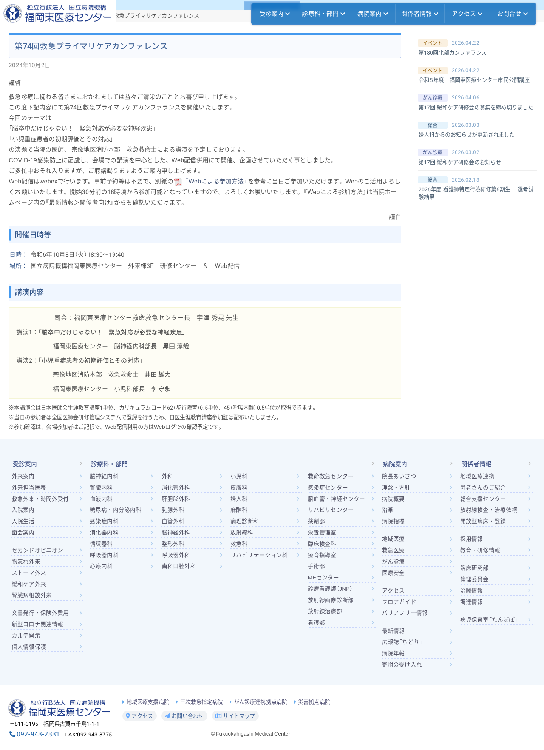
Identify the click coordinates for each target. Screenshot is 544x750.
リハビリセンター (331, 510)
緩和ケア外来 (29, 584)
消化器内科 (104, 532)
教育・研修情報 (480, 550)
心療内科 (101, 566)
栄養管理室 (322, 532)
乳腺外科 (173, 510)
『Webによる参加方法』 (216, 181)
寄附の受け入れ (402, 664)
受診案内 (274, 14)
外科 (167, 476)
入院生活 (23, 521)
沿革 (387, 510)
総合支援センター (483, 499)
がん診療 (393, 561)
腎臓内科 (101, 487)
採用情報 (471, 539)
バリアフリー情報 (405, 613)
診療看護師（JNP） (330, 588)
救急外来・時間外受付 (40, 499)
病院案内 (372, 14)
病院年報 (393, 653)
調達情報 (471, 602)
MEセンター (323, 577)
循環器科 (101, 544)
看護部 (316, 622)
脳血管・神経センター (336, 499)
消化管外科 (176, 487)
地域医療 (393, 539)
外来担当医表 (29, 487)
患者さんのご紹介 (483, 487)
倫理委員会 (474, 579)
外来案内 (23, 476)
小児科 (238, 476)
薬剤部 (316, 521)
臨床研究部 (474, 568)
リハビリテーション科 (259, 555)
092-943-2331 (38, 734)
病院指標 (393, 521)
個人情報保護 (29, 647)
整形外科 (173, 544)
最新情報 (393, 631)
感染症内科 (104, 521)
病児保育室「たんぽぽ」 (489, 619)
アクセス (467, 14)
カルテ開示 (26, 635)
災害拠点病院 (314, 702)
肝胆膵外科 (176, 499)
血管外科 (173, 521)
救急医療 (393, 550)
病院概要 (393, 499)
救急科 (238, 544)
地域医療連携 (477, 476)
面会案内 (23, 532)
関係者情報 (419, 14)
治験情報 (471, 590)
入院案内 (23, 510)
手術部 (316, 566)
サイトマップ (235, 716)
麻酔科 (238, 510)
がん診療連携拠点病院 (260, 702)
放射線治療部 (325, 611)
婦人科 (238, 499)
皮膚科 (238, 487)
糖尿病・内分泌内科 (115, 510)
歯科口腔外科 (179, 566)
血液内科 (101, 499)
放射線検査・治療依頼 (489, 510)
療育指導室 (322, 555)
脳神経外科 (176, 532)
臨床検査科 (322, 544)
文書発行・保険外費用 (40, 613)
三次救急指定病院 (201, 702)
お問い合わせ (184, 716)
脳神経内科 (104, 476)
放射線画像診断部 (331, 600)
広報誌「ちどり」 (402, 642)
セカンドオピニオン (37, 550)
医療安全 (393, 573)
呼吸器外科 (176, 555)
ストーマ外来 (29, 573)
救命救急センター (331, 476)
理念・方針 (396, 487)
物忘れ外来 (26, 561)
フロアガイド (399, 602)
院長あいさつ (399, 476)
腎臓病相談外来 (32, 595)
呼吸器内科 (104, 555)
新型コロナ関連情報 (37, 624)
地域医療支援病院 (148, 702)
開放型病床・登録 (483, 521)
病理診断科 (244, 521)
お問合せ (512, 14)
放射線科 (241, 532)
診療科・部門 (323, 14)
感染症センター (328, 487)
